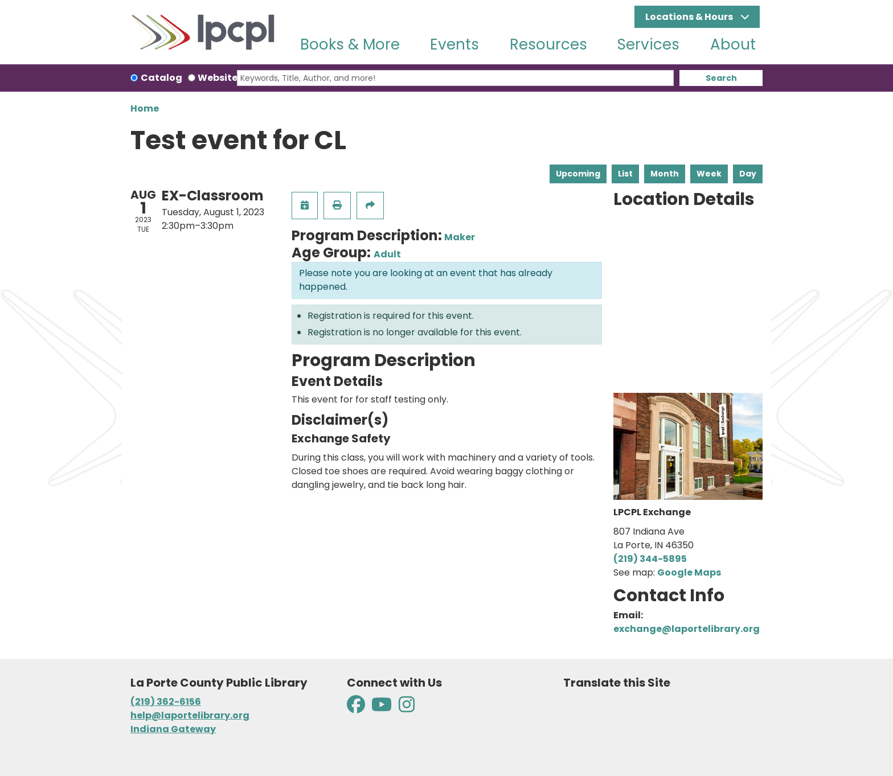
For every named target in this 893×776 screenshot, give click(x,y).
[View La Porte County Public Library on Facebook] (357, 708)
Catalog (161, 77)
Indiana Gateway (173, 729)
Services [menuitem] (648, 44)
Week (709, 173)
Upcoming (578, 173)
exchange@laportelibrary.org (686, 628)
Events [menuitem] (454, 44)
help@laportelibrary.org (189, 715)
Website (217, 77)
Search (721, 78)
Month (664, 173)
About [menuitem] (733, 44)
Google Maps (689, 572)
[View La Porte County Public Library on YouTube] (381, 708)
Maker (459, 237)
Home (144, 108)
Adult (387, 254)
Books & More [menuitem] (350, 44)
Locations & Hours (690, 16)
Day (747, 173)
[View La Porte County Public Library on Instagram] (407, 708)
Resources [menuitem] (548, 44)
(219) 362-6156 (165, 701)
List (625, 173)
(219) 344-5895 (650, 558)
